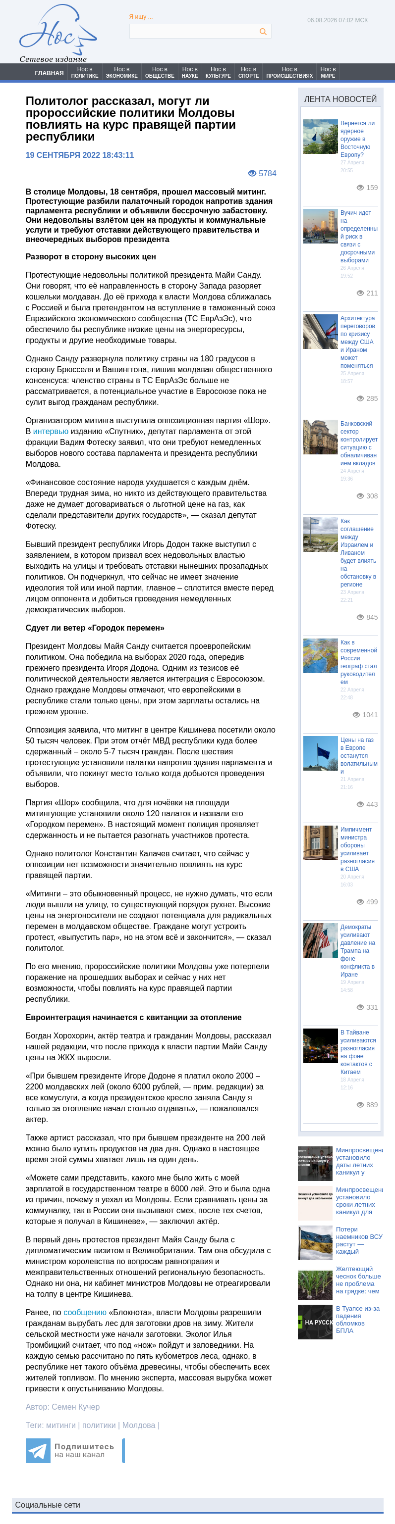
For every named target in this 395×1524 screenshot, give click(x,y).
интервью (51, 431)
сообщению (85, 1312)
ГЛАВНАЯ (49, 73)
